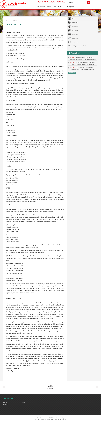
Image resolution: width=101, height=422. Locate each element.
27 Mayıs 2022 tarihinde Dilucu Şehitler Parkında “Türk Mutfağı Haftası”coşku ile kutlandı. (82, 63)
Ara (89, 2)
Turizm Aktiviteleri (57, 7)
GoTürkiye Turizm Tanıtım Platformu (78, 45)
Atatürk (71, 18)
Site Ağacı (5, 404)
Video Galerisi (73, 30)
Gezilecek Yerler (73, 42)
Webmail (23, 402)
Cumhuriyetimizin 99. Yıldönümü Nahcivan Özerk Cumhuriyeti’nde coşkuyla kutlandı (83, 58)
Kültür (49, 7)
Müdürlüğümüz (69, 7)
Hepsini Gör (72, 72)
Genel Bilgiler (41, 7)
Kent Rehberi (73, 22)
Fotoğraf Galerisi (73, 38)
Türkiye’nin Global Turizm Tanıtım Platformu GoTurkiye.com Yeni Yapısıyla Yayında (82, 68)
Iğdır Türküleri (73, 34)
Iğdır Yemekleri (73, 26)
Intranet (5, 402)
